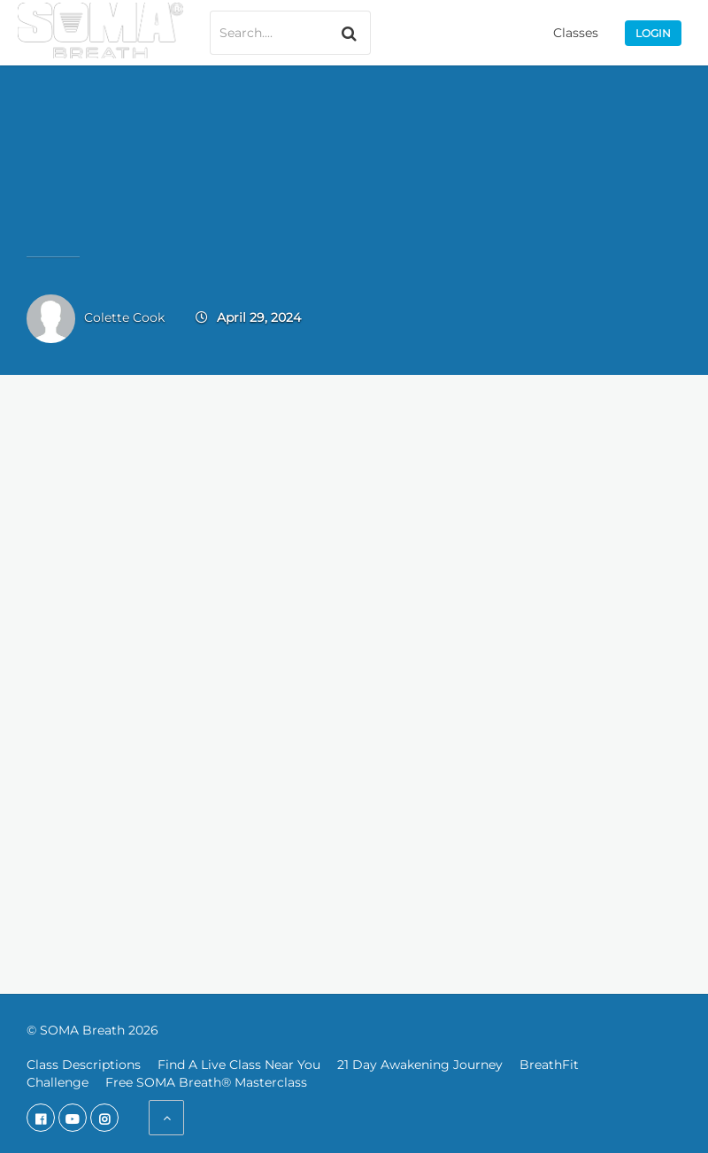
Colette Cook (124, 317)
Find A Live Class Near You (239, 1065)
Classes (575, 33)
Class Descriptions (84, 1065)
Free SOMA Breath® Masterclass (206, 1082)
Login (653, 33)
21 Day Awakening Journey (420, 1065)
